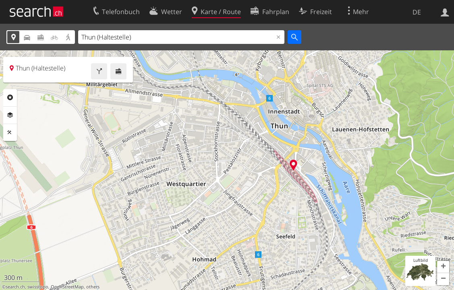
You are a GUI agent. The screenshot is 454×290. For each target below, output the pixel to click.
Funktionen (10, 132)
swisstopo (37, 287)
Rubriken (10, 97)
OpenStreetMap (67, 287)
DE (417, 12)
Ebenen (10, 115)
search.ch (15, 287)
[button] (443, 267)
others (93, 287)
